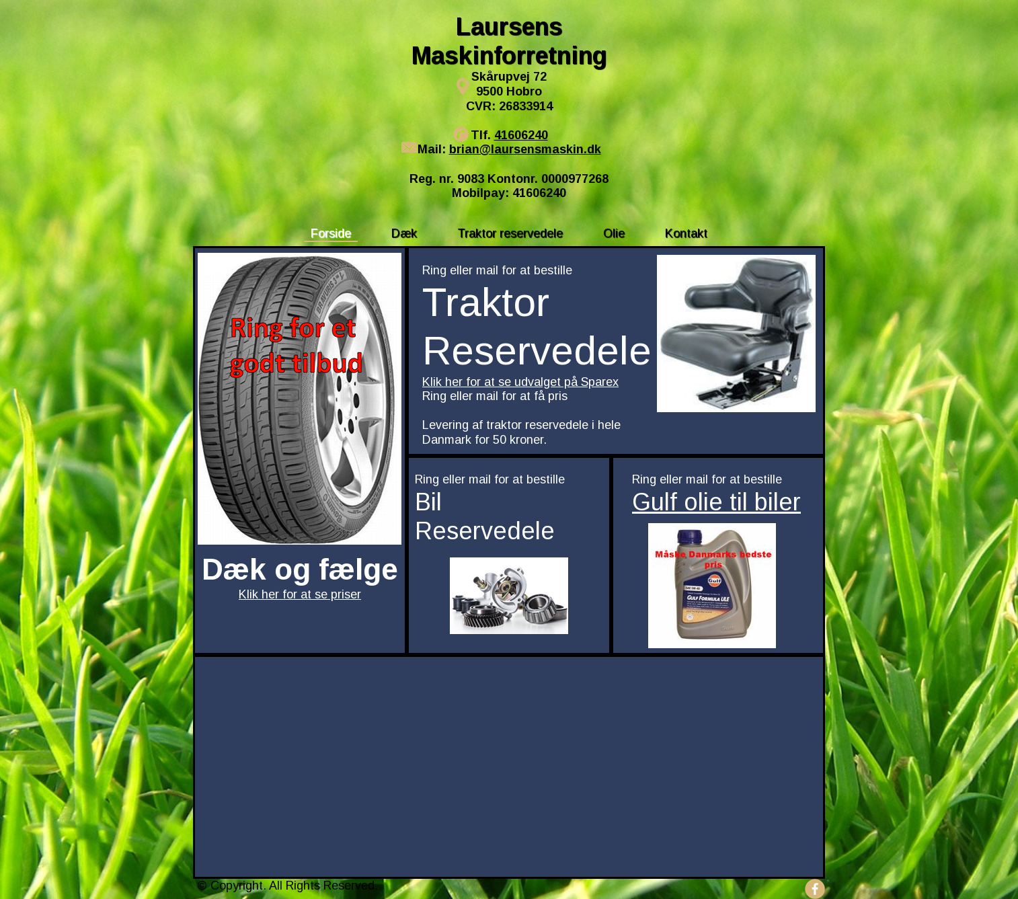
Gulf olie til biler (716, 502)
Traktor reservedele (510, 233)
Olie (614, 233)
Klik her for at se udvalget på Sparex (520, 382)
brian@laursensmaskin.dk (525, 149)
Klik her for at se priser (300, 594)
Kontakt (686, 233)
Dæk (404, 233)
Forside (331, 233)
